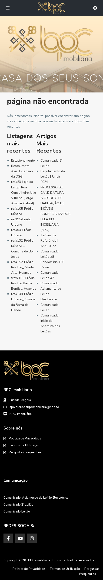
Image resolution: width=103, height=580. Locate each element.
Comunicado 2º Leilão (18, 505)
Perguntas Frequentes (25, 452)
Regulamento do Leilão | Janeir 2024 (52, 176)
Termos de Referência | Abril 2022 (49, 240)
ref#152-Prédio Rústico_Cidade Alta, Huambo (22, 267)
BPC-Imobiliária (21, 414)
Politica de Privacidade (25, 438)
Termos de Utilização (24, 445)
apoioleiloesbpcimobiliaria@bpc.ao (34, 407)
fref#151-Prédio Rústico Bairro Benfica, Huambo (23, 283)
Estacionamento (23, 160)
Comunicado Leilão (16, 511)
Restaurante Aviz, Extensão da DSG (22, 171)
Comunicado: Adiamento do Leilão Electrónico (36, 498)
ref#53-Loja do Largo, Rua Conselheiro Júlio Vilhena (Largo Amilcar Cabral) (23, 192)
